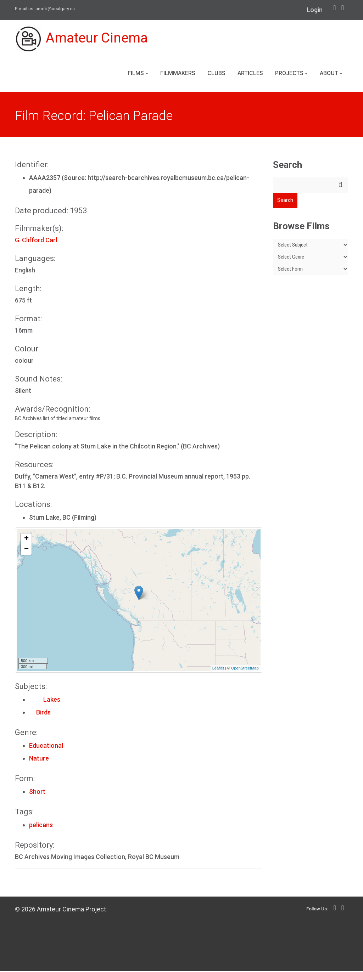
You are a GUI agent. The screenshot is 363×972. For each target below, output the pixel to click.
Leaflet (218, 669)
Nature (39, 759)
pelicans (41, 825)
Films (138, 73)
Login (315, 9)
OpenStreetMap (245, 669)
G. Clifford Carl (36, 240)
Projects (291, 73)
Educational (46, 746)
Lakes (44, 700)
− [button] (26, 550)
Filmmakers (177, 73)
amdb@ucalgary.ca (55, 8)
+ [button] (26, 539)
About (331, 73)
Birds (40, 713)
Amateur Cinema (83, 39)
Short (37, 792)
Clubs (216, 73)
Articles (250, 73)
